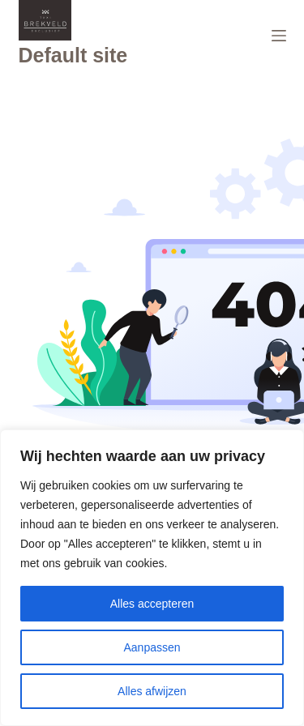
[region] (152, 577)
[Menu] (279, 35)
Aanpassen (151, 647)
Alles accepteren (152, 603)
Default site (73, 55)
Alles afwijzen (152, 691)
